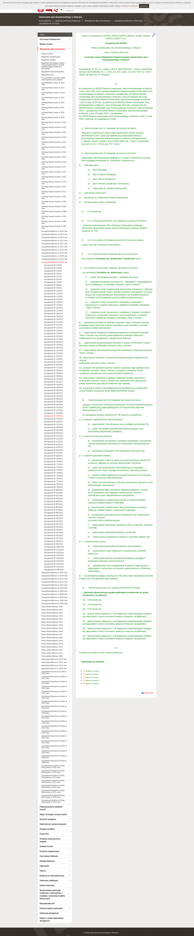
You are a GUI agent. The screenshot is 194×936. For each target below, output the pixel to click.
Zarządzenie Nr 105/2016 (54, 558)
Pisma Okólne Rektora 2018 (52, 628)
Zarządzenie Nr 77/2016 (53, 478)
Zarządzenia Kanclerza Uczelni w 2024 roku (54, 680)
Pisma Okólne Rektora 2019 (52, 625)
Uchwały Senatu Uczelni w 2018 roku (53, 160)
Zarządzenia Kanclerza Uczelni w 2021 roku (54, 694)
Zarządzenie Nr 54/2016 (49, 23)
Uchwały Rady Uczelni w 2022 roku (52, 101)
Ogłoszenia (44, 863)
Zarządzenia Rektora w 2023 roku (54, 238)
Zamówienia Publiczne (49, 853)
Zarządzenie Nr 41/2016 (53, 376)
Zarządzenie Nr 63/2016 (53, 439)
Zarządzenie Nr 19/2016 (53, 313)
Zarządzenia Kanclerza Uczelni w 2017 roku (54, 714)
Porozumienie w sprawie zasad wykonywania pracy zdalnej (53, 76)
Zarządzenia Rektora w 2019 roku (54, 250)
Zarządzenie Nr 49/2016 (53, 399)
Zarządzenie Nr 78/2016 (53, 481)
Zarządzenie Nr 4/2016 (53, 271)
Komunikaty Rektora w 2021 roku (54, 662)
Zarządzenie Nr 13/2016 (53, 296)
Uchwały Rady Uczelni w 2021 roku (52, 106)
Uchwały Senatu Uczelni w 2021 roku (53, 145)
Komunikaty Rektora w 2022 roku (54, 659)
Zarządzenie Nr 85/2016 (53, 501)
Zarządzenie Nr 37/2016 (53, 365)
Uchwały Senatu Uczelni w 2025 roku (53, 125)
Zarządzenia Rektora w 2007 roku (54, 594)
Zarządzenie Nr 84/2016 (53, 498)
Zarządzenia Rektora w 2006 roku (54, 597)
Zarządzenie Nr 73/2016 (53, 467)
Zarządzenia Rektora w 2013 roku (54, 576)
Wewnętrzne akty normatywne (97, 20)
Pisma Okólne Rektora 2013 (52, 644)
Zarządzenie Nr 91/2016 (53, 518)
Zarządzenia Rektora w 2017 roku (54, 256)
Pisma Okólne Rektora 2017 (52, 632)
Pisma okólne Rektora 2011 (51, 650)
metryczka (148, 690)
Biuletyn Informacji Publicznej (67, 20)
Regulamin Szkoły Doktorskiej (52, 69)
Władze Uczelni (46, 41)
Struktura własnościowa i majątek (50, 837)
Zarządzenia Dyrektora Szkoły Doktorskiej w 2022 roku (52, 783)
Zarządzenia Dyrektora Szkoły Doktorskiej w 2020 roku (52, 793)
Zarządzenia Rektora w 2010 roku (54, 585)
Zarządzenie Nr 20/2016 (53, 316)
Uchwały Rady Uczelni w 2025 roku (52, 86)
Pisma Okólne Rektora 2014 (52, 641)
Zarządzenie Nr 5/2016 (53, 274)
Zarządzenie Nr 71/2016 (53, 461)
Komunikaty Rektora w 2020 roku (54, 666)
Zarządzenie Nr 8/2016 (53, 282)
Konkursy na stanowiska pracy (52, 873)
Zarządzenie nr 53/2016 (53, 410)
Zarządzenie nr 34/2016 (53, 356)
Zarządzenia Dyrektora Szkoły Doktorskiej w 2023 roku (52, 779)
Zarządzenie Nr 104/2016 (54, 555)
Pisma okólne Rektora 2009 (51, 653)
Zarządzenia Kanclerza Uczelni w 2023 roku (54, 684)
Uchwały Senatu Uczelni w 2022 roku (53, 140)
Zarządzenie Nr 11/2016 (53, 291)
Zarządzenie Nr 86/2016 (53, 504)
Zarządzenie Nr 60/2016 (53, 430)
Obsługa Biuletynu (47, 858)
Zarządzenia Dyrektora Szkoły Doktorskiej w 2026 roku (52, 764)
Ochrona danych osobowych (51, 905)
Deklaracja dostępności (49, 910)
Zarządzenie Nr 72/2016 (53, 464)
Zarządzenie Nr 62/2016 (53, 436)
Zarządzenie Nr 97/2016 (53, 535)
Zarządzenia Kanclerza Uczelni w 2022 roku (54, 689)
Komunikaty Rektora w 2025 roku (54, 656)
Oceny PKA (44, 831)
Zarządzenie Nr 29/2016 (53, 342)
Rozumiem (144, 6)
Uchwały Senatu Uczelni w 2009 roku (53, 205)
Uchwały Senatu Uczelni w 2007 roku (53, 214)
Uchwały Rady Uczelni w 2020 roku (52, 111)
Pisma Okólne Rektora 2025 (52, 607)
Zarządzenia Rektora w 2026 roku (54, 228)
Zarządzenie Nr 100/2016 (54, 544)
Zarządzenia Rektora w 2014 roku (54, 573)
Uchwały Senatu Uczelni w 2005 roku (53, 224)
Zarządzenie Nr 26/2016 (53, 333)
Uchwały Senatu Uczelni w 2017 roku (53, 165)
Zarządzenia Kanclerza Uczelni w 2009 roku (54, 754)
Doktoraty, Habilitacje (49, 877)
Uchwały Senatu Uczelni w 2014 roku (53, 180)
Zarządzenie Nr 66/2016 (53, 447)
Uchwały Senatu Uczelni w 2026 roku (53, 120)
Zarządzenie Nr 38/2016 (53, 367)
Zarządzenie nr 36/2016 (53, 362)
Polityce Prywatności (129, 6)
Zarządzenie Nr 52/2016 (53, 407)
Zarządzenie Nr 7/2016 (53, 279)
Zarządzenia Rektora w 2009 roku (54, 588)
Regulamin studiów (48, 57)
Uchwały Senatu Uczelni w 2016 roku (53, 170)
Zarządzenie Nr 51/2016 (53, 404)
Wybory (43, 868)
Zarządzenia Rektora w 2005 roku (54, 601)
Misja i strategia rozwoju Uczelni (53, 811)
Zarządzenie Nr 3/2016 (53, 268)
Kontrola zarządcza (48, 816)
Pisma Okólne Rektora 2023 (52, 613)
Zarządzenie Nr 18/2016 (53, 311)
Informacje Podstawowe (50, 36)
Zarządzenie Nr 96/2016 (53, 533)
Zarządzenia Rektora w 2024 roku (54, 234)
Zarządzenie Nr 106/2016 (54, 561)
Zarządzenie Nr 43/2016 (53, 382)
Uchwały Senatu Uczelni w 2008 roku (53, 209)
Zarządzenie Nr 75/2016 (53, 473)
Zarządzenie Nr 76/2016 (53, 476)
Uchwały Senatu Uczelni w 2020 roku (53, 150)
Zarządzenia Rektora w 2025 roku (54, 231)
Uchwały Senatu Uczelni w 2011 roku (53, 195)
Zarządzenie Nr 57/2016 (53, 422)
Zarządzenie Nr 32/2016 (53, 350)
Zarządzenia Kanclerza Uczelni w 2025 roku (54, 675)
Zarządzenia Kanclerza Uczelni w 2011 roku (54, 744)
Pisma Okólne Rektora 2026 (52, 604)
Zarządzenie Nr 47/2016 (53, 393)
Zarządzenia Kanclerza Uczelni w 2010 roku (54, 749)
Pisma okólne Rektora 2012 (51, 647)
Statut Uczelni (47, 51)
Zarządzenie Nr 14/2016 (53, 299)
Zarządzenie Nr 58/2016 (53, 424)
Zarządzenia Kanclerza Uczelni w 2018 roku (54, 709)
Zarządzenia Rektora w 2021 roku (54, 244)
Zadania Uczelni (46, 843)
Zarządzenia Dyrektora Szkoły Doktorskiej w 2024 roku (52, 774)
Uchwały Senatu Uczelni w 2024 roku (53, 130)
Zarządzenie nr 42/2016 (53, 379)
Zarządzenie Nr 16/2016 (53, 305)
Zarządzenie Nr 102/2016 (54, 550)
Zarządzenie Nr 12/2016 (53, 293)
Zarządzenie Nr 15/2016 (53, 302)
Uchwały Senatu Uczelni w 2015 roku (53, 175)
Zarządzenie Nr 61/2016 (53, 433)
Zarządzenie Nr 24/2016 (53, 328)
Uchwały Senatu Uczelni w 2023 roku (53, 135)
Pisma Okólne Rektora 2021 (52, 619)
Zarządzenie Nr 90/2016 (53, 515)
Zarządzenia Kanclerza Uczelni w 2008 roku (54, 759)
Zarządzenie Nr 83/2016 (53, 496)
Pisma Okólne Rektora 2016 (52, 635)
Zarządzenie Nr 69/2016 (53, 456)
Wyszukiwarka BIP (47, 900)
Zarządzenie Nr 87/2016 (53, 507)
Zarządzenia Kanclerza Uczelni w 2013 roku (54, 734)
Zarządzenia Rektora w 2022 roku (54, 241)
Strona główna (45, 20)
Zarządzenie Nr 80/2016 (53, 487)
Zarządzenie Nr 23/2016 (53, 325)
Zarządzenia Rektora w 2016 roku (128, 20)
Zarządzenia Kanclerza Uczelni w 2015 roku (54, 724)
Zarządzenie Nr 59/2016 (53, 427)
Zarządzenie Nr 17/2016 (53, 308)
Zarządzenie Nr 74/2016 (53, 470)
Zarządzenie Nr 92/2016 (53, 521)
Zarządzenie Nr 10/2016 (53, 288)
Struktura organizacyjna (49, 848)
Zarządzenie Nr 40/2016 (53, 373)
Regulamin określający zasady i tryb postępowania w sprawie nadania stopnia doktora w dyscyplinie (53, 63)
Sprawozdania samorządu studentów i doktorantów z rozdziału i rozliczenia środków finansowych (52, 891)
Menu (42, 32)
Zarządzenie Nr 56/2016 (53, 419)
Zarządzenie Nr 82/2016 (53, 493)
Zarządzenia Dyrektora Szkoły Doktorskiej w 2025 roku (52, 769)
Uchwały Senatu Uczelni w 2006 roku (53, 219)
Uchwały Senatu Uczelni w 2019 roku (53, 155)
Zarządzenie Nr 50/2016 (53, 402)
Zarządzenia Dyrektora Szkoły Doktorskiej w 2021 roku (52, 788)
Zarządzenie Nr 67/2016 (53, 450)
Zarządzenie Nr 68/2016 (53, 453)
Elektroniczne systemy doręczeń (53, 821)
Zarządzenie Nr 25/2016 (53, 330)
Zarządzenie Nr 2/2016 (53, 265)
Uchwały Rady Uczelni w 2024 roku (52, 91)
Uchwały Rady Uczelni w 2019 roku (52, 115)
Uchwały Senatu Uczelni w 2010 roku (53, 200)
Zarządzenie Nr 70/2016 (53, 459)
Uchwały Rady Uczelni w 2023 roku (52, 96)
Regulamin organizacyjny (50, 54)
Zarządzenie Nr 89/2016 (53, 513)
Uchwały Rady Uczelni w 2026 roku (52, 81)
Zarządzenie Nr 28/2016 (53, 339)
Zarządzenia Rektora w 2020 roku (54, 247)
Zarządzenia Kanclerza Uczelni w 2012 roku (54, 739)
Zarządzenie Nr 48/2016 (53, 396)
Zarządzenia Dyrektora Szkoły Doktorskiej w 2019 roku (52, 798)
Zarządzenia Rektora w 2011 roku (54, 582)
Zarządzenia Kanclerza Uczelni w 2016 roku (54, 719)
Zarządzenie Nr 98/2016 (53, 538)
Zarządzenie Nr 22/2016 (53, 322)
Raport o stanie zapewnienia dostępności (51, 916)
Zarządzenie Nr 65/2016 (53, 444)
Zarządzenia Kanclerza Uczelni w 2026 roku (54, 670)
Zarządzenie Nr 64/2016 (53, 441)
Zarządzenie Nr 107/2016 (54, 564)
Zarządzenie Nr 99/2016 (53, 541)
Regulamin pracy (47, 72)
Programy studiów (47, 826)
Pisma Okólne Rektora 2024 (52, 610)
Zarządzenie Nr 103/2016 (54, 552)
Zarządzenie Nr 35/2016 (53, 359)
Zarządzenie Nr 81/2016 (53, 490)
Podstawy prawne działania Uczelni (51, 805)
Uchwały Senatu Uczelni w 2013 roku (53, 185)
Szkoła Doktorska (47, 882)
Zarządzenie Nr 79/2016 (53, 484)
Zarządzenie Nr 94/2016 (53, 527)
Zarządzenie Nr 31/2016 (53, 348)
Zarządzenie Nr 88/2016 (53, 510)
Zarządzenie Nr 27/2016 (53, 336)
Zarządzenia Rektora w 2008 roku (54, 591)
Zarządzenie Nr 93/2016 (53, 524)
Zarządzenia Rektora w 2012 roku (54, 579)
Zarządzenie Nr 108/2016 (54, 567)
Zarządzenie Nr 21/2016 (53, 319)
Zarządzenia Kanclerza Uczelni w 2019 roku (54, 704)
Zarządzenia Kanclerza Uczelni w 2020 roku (54, 699)
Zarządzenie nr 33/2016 (53, 353)
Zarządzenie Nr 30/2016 (53, 345)
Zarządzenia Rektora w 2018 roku (54, 253)
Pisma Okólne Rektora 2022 (52, 616)
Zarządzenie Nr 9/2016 (53, 285)
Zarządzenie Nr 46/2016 (53, 390)
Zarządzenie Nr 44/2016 (53, 385)
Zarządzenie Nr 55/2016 (53, 416)
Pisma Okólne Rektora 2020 (52, 622)
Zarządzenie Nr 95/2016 (53, 530)
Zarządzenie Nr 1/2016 (53, 262)
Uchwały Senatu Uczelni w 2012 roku (53, 190)
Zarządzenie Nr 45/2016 (53, 387)
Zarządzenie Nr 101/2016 (54, 547)
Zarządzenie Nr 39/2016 (53, 370)
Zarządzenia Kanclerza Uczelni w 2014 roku (54, 729)
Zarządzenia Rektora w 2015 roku (54, 570)
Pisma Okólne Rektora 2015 (52, 638)
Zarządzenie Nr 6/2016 (53, 276)
